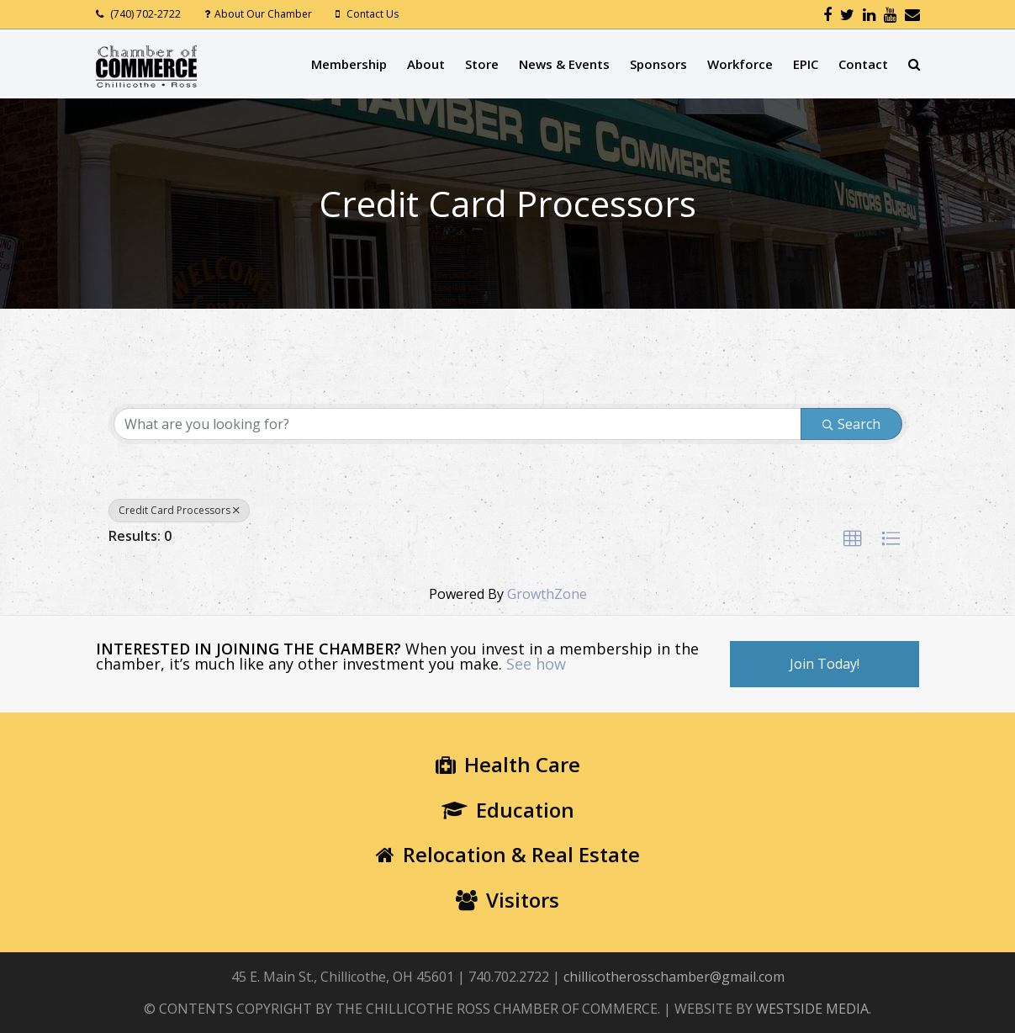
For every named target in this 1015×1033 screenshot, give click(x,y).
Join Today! (824, 663)
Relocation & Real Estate (508, 854)
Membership (349, 64)
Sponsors (658, 64)
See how (536, 664)
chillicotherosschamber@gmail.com (674, 976)
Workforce (740, 64)
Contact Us (372, 14)
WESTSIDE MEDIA (812, 1008)
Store (482, 64)
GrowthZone (547, 594)
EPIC (805, 64)
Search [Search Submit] (851, 424)
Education (507, 810)
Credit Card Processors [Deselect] (179, 510)
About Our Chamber (263, 14)
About (426, 64)
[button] (853, 539)
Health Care (508, 764)
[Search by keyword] (457, 424)
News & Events (564, 64)
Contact (863, 64)
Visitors (507, 900)
